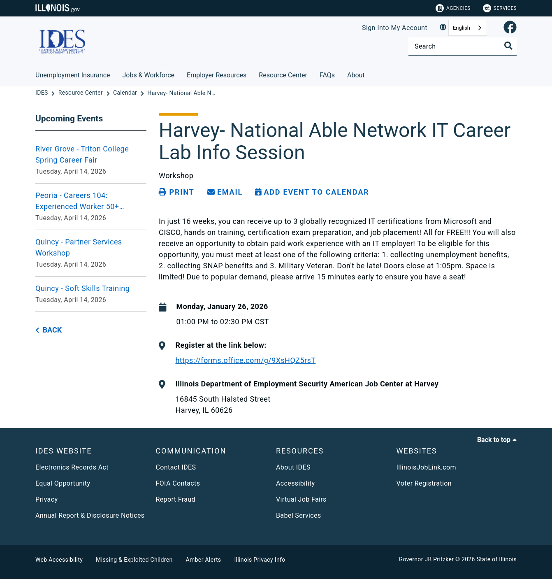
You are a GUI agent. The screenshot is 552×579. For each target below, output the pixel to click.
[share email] (225, 192)
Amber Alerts (203, 559)
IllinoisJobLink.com (427, 467)
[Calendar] (126, 93)
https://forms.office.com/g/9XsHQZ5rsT (245, 360)
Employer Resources (216, 75)
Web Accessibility (59, 559)
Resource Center (283, 75)
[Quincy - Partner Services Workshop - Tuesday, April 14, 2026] (90, 253)
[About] (371, 74)
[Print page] (176, 192)
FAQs (327, 75)
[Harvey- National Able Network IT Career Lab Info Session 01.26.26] (182, 93)
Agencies (453, 8)
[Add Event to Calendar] (312, 192)
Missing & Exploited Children (134, 559)
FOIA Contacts (178, 483)
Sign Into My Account (394, 28)
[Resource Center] (81, 93)
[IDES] (42, 93)
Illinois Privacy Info (259, 559)
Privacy (46, 499)
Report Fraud (175, 499)
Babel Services (298, 515)
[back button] (48, 330)
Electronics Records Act (72, 467)
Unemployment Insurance (72, 75)
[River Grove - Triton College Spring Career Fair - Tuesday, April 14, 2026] (90, 160)
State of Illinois (496, 559)
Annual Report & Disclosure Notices (89, 515)
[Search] (462, 46)
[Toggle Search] (508, 46)
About (356, 75)
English (461, 28)
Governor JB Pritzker (426, 559)
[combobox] (467, 28)
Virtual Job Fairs (301, 499)
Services (500, 8)
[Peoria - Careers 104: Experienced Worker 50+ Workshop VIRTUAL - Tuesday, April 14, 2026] (90, 206)
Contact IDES (176, 467)
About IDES (293, 467)
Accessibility (295, 483)
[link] (510, 28)
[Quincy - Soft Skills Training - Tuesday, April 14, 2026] (90, 294)
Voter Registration (424, 483)
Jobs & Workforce (149, 75)
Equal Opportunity (62, 483)
